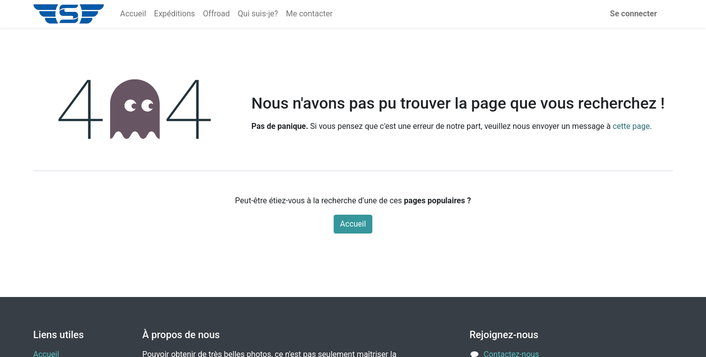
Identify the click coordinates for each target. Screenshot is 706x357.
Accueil (353, 224)
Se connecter (633, 13)
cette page (631, 126)
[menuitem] (133, 14)
